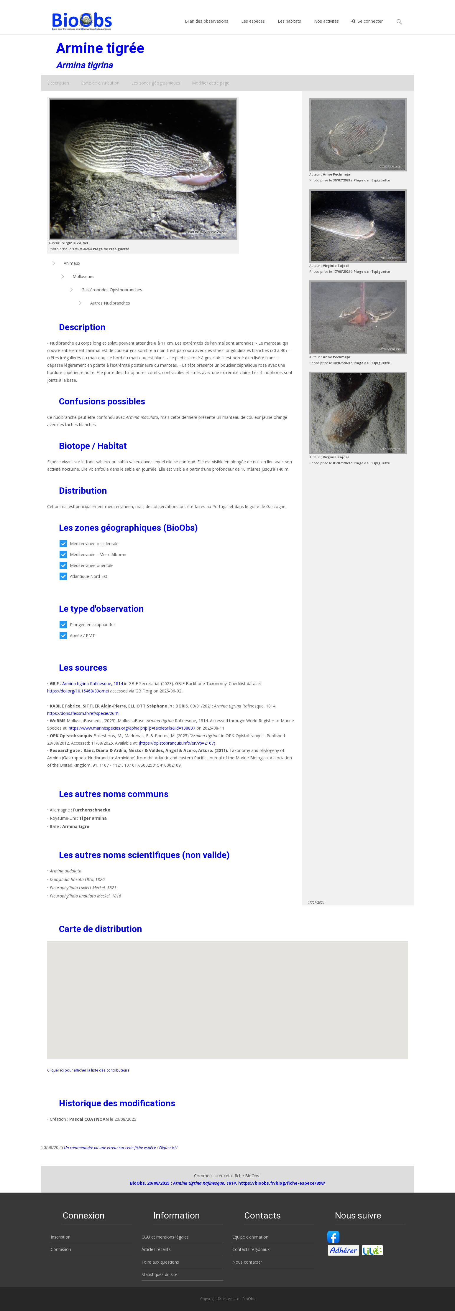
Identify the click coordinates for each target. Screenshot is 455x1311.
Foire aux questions (160, 1262)
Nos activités (326, 26)
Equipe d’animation (250, 1237)
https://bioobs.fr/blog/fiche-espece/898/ (281, 1183)
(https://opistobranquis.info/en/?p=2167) (177, 743)
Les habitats (289, 26)
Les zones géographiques (155, 83)
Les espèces (253, 26)
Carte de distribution (100, 83)
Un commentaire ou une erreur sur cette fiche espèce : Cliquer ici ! (120, 1147)
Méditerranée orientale (87, 565)
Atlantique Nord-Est (83, 576)
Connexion (61, 1249)
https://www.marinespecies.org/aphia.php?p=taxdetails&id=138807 (132, 728)
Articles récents (156, 1249)
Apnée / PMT (77, 635)
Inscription (60, 1237)
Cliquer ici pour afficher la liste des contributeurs (88, 1070)
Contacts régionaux (251, 1249)
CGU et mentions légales (165, 1237)
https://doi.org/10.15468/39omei (78, 691)
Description (58, 83)
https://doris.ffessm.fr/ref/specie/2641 (83, 713)
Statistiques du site (160, 1274)
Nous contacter (247, 1262)
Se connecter (367, 26)
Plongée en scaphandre (87, 624)
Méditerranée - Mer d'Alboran (93, 554)
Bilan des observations (206, 26)
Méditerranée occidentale (89, 543)
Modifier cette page (210, 83)
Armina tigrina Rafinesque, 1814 (92, 683)
